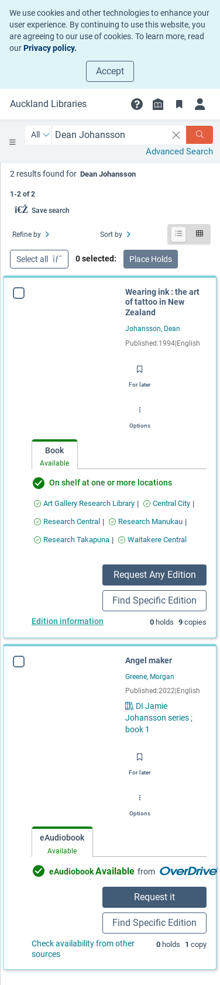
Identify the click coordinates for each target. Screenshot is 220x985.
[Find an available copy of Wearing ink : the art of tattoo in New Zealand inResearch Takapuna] (72, 539)
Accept (110, 71)
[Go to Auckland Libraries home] (48, 104)
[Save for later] (139, 373)
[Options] (139, 414)
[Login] (200, 104)
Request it (154, 897)
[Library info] (158, 104)
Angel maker (148, 660)
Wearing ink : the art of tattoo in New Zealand (162, 302)
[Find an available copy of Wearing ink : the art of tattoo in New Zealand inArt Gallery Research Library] (84, 503)
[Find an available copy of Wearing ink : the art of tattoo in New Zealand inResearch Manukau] (145, 521)
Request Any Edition (155, 574)
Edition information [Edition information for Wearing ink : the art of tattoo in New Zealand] (68, 621)
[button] (136, 104)
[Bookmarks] (179, 104)
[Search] (199, 134)
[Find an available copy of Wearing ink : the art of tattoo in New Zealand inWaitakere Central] (152, 539)
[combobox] (110, 135)
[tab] (55, 454)
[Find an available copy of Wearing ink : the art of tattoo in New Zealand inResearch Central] (67, 521)
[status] (110, 182)
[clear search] (176, 135)
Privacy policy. (50, 48)
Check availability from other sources (83, 949)
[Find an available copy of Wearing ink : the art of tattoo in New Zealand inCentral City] (166, 503)
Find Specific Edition (154, 600)
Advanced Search (179, 151)
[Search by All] (40, 135)
